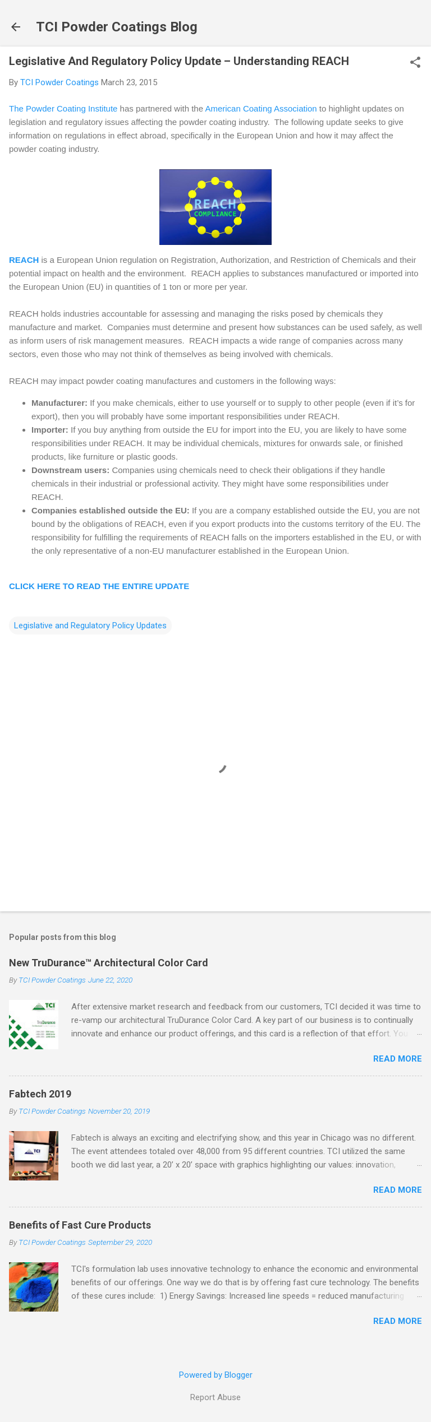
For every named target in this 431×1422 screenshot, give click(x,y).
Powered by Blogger (216, 1375)
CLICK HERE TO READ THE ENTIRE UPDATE (99, 586)
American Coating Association (261, 108)
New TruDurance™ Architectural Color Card (108, 963)
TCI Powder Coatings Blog (117, 27)
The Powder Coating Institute (63, 108)
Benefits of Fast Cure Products (80, 1225)
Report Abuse (215, 1397)
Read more (397, 1059)
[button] (415, 63)
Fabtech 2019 (40, 1094)
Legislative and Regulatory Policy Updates (90, 625)
